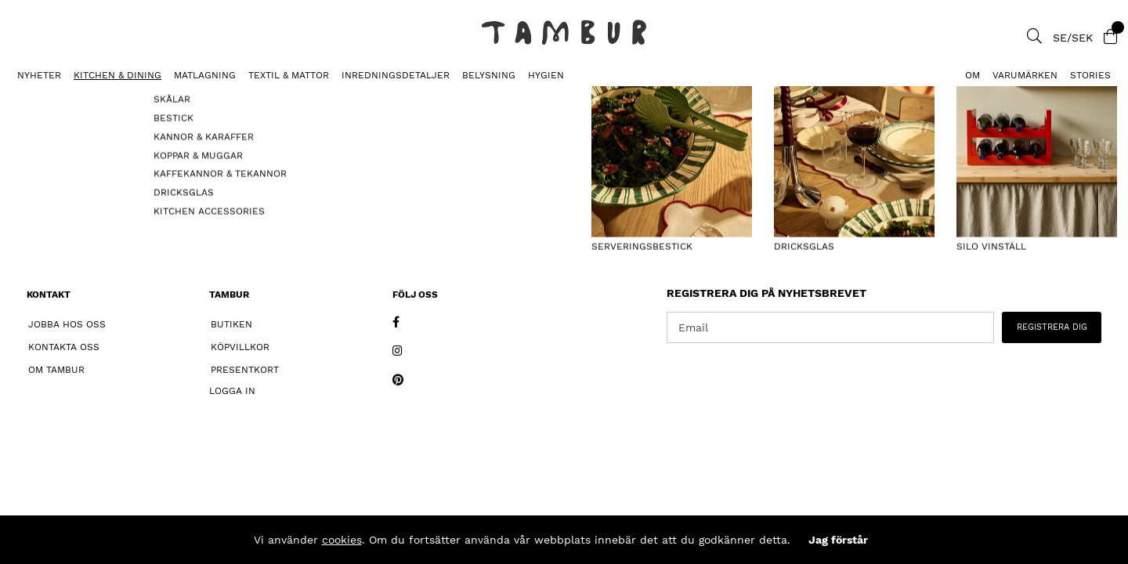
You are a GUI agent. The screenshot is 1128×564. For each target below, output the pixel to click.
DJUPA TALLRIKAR (51, 98)
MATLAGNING (205, 75)
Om (972, 75)
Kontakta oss (63, 347)
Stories (1090, 75)
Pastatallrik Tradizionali (176, 98)
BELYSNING (488, 75)
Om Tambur (56, 369)
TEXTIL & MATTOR (288, 75)
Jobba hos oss (67, 324)
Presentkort (245, 369)
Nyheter (39, 75)
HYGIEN (546, 75)
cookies (342, 539)
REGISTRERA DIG (1052, 327)
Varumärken (1025, 75)
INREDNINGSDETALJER (396, 75)
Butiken (231, 324)
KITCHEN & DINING (117, 75)
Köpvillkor (240, 347)
